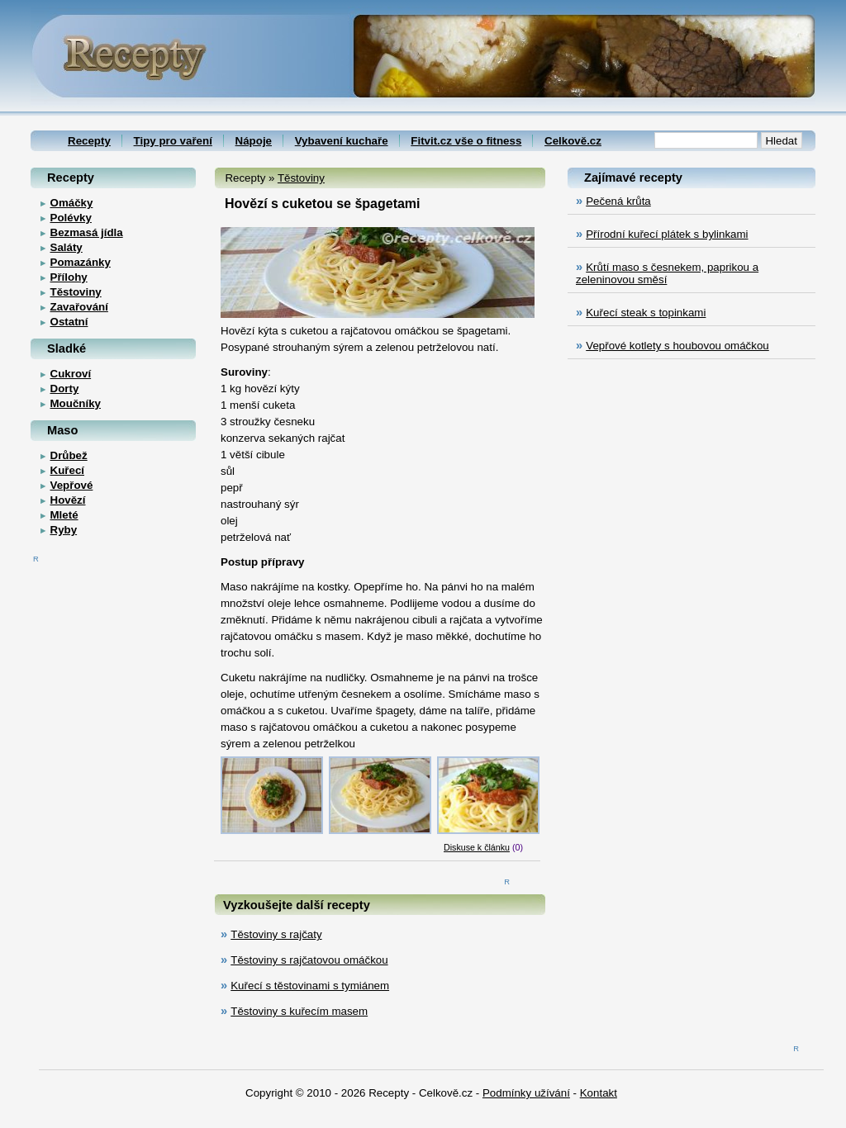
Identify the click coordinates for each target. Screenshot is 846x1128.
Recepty (89, 141)
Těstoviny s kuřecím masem (299, 1011)
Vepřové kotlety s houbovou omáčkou (677, 345)
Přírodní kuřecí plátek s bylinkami (667, 234)
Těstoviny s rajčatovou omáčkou (309, 960)
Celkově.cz (572, 141)
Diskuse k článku (477, 847)
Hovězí (68, 500)
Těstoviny (301, 178)
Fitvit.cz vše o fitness (466, 141)
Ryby (64, 530)
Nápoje (253, 141)
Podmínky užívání (526, 1093)
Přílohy (69, 277)
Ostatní (69, 321)
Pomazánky (80, 262)
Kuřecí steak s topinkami (646, 312)
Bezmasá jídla (86, 232)
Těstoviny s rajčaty (276, 934)
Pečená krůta (618, 201)
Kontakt (598, 1093)
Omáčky (71, 203)
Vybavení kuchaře (341, 141)
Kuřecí (67, 470)
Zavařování (79, 307)
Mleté (64, 515)
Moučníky (75, 403)
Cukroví (71, 373)
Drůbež (69, 455)
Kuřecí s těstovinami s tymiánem (310, 985)
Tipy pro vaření (173, 141)
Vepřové (71, 485)
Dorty (64, 388)
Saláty (66, 247)
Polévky (71, 217)
